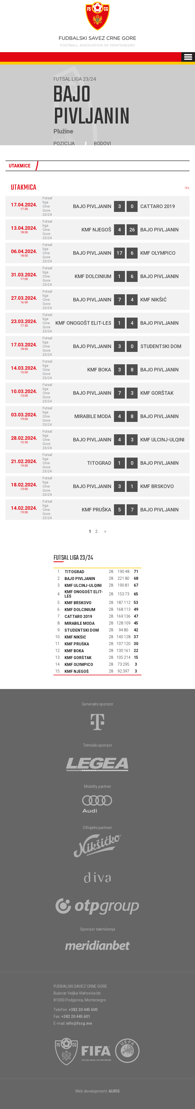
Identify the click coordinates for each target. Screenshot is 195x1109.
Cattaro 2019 (157, 206)
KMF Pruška (96, 510)
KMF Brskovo (157, 486)
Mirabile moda (92, 416)
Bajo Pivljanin (92, 206)
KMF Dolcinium (93, 276)
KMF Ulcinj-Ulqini (162, 440)
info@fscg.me (79, 1023)
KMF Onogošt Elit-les (83, 323)
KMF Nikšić (153, 300)
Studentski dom (160, 346)
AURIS (114, 1091)
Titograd (99, 463)
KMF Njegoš (96, 230)
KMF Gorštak (157, 393)
